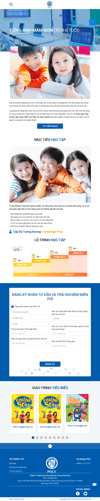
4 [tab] (45, 437)
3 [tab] (41, 437)
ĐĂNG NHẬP (89, 4)
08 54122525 (54, 483)
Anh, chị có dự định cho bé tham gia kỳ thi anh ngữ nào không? (70, 327)
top (50, 447)
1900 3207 (87, 463)
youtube (85, 493)
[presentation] (50, 354)
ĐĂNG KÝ (50, 364)
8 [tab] (63, 437)
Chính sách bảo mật (16, 499)
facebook (78, 493)
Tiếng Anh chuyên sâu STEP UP (27, 306)
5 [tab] (50, 437)
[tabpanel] (22, 412)
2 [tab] (37, 437)
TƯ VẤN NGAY (50, 126)
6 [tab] (54, 437)
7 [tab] (58, 437)
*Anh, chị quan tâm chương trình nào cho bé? (29, 339)
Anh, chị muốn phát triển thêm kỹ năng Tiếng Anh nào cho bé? (70, 312)
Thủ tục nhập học (15, 471)
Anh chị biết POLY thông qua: (63, 341)
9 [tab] (67, 437)
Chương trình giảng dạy (18, 467)
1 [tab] (33, 437)
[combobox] (29, 334)
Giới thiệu (12, 463)
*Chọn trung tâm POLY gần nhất (24, 329)
